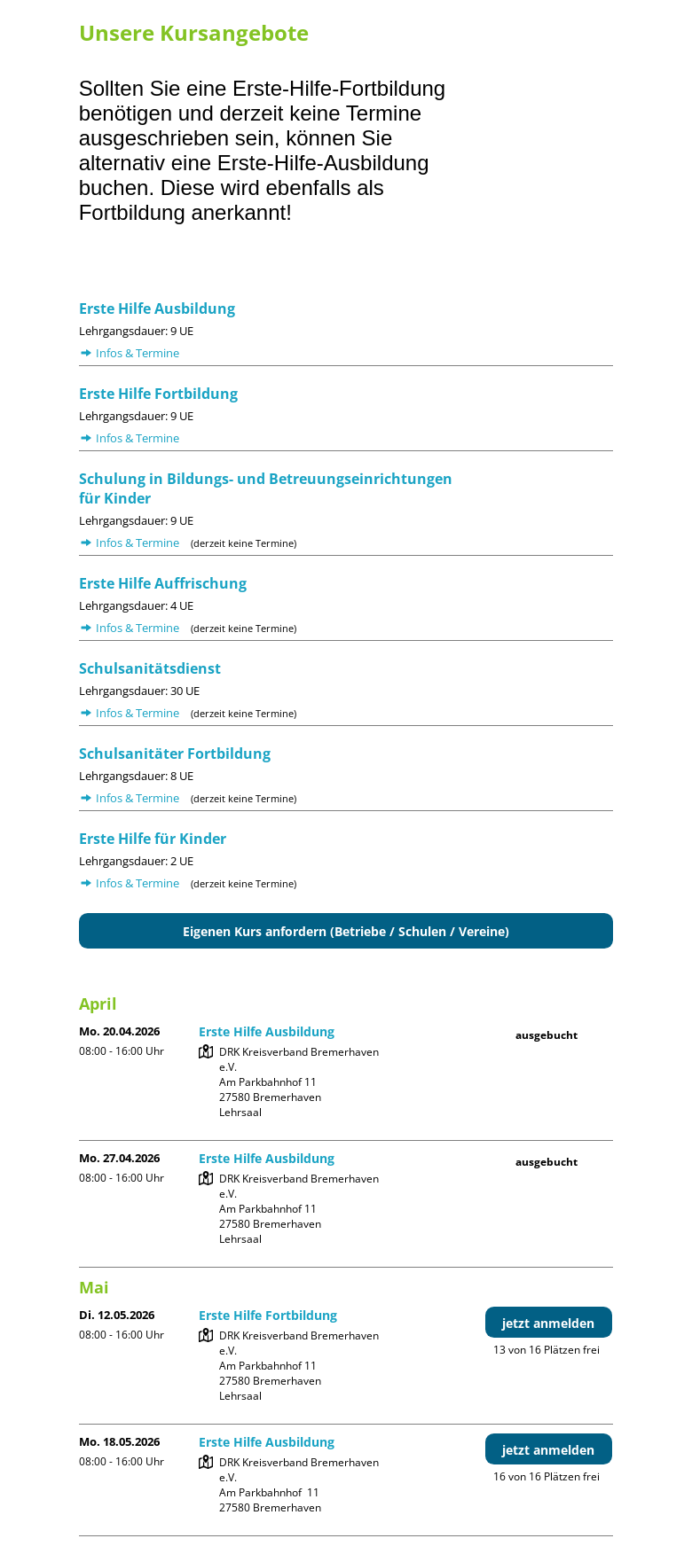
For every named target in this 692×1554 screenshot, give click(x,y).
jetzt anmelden (548, 1323)
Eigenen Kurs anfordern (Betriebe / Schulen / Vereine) (346, 931)
